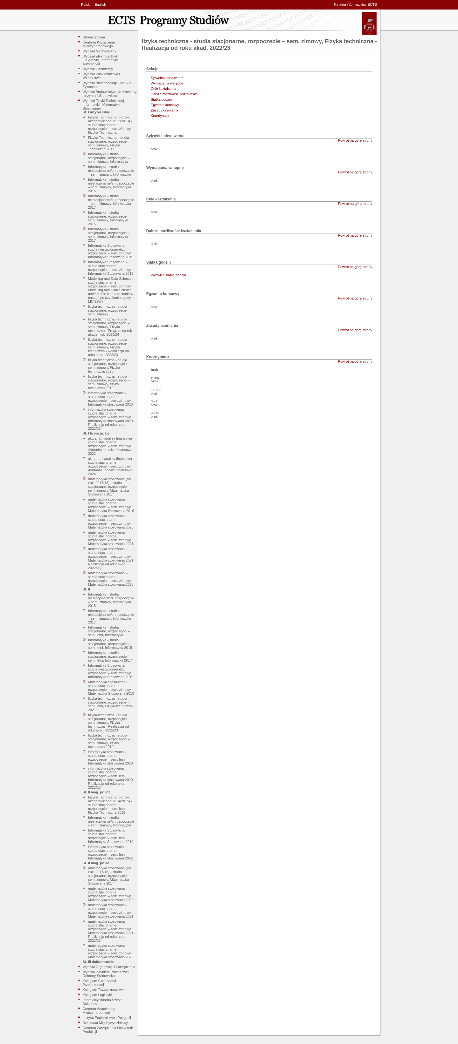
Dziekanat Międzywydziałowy (105, 1023)
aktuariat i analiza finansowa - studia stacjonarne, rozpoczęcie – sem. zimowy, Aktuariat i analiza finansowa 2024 (111, 466)
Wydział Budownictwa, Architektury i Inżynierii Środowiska (110, 94)
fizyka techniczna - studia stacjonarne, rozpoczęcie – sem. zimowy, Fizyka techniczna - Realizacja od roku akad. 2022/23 (109, 347)
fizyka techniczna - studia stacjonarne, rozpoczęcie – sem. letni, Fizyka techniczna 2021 (110, 704)
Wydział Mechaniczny (99, 51)
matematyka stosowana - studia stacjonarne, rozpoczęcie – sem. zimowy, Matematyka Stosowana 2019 (111, 505)
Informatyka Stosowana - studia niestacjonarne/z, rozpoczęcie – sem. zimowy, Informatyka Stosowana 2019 (110, 251)
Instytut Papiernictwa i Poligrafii (107, 1018)
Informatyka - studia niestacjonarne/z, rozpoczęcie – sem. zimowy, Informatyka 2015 (111, 185)
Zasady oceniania (164, 110)
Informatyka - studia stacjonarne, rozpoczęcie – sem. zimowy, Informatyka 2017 (109, 234)
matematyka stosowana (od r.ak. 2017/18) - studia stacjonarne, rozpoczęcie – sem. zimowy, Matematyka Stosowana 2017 (109, 486)
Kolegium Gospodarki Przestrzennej (99, 983)
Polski (85, 4)
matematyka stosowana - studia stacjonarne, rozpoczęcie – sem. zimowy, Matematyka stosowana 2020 (111, 521)
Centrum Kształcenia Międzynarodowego (99, 44)
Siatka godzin (161, 99)
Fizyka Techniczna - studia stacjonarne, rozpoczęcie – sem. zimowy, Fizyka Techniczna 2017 (109, 143)
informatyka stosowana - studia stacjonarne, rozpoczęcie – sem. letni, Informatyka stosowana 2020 (110, 757)
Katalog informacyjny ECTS (355, 4)
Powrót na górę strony (355, 140)
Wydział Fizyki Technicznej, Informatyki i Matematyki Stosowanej (104, 104)
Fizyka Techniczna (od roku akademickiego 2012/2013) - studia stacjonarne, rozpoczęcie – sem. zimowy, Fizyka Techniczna (110, 124)
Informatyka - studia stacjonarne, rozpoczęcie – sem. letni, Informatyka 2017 (110, 656)
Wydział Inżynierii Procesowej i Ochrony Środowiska (106, 974)
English (100, 4)
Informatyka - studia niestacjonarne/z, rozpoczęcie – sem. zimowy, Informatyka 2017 (111, 201)
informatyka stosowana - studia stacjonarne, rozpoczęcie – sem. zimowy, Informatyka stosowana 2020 (110, 398)
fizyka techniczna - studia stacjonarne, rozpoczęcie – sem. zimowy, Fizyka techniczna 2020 (109, 365)
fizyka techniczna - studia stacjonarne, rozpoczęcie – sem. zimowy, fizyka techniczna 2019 (109, 382)
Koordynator (160, 116)
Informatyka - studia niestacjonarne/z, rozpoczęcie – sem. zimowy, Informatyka (111, 170)
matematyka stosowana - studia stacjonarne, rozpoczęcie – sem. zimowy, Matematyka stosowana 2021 (111, 538)
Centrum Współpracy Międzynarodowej (99, 1010)
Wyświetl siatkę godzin (168, 275)
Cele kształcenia (163, 89)
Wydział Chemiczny (98, 69)
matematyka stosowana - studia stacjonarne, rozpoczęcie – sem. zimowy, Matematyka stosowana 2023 (111, 578)
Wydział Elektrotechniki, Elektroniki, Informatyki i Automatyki (101, 60)
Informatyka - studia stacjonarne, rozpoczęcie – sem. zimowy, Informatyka (109, 158)
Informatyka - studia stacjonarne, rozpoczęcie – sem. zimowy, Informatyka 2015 (109, 218)
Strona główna (94, 37)
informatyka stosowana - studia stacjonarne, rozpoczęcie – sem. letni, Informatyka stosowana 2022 (110, 852)
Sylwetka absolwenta (167, 78)
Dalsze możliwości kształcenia (174, 94)
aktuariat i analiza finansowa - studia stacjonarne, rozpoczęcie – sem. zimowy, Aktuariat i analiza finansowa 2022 (111, 445)
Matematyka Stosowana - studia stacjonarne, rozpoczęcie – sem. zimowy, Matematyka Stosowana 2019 (111, 687)
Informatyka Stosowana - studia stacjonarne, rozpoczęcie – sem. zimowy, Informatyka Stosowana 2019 (110, 267)
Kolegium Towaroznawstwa (104, 990)
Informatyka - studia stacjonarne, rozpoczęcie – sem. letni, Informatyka (109, 631)
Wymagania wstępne (167, 83)
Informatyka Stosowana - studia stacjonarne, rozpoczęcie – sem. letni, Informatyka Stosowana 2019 (110, 836)
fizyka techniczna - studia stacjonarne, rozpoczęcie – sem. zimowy (109, 310)
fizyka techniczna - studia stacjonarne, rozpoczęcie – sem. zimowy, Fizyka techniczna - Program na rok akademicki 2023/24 (110, 326)
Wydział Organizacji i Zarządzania (109, 967)
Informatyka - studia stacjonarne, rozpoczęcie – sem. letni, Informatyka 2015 (110, 644)
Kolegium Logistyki (97, 995)
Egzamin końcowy (165, 105)
